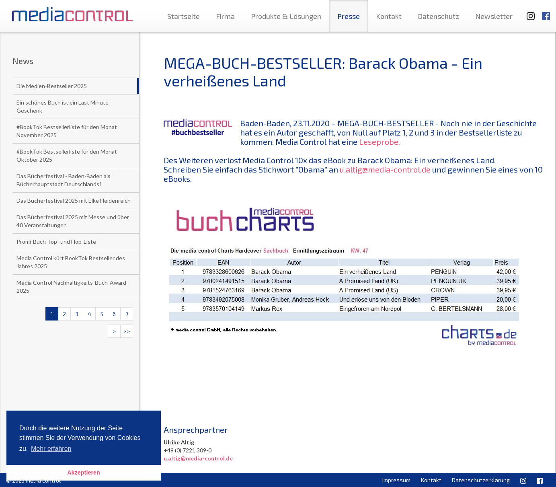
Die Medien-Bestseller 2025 (51, 85)
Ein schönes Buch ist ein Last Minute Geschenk (62, 106)
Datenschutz (438, 16)
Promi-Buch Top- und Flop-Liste (56, 241)
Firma (225, 16)
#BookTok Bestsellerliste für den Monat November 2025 (66, 130)
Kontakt (389, 16)
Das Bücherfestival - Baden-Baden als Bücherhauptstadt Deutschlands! (63, 180)
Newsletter (494, 16)
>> (126, 331)
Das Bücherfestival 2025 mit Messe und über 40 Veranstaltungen (72, 221)
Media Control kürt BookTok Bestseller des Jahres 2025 (70, 262)
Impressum (396, 480)
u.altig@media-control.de (385, 169)
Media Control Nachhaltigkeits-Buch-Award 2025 (71, 286)
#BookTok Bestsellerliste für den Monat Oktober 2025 (66, 155)
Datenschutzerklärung (481, 480)
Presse (348, 16)
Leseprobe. (379, 141)
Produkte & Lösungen (286, 16)
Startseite (183, 16)
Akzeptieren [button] (83, 472)
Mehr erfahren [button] (51, 448)
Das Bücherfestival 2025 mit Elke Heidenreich (73, 200)
